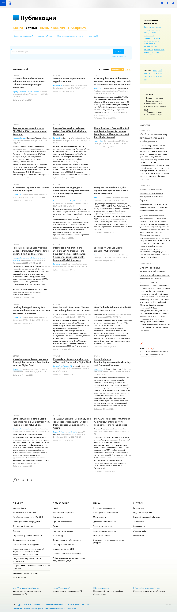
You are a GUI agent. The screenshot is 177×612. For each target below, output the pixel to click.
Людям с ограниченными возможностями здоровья (31, 566)
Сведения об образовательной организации (27, 559)
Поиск (118, 51)
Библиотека (138, 508)
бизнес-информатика (152, 27)
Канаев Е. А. (57, 85)
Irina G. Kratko (72, 432)
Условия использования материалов (48, 604)
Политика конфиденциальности (76, 604)
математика (148, 49)
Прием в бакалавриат (62, 521)
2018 (160, 76)
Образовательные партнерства (67, 553)
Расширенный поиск (45, 36)
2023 (155, 73)
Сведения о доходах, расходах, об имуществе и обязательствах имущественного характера (28, 551)
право (146, 52)
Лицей (55, 508)
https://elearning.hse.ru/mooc (146, 588)
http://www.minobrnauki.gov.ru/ (26, 588)
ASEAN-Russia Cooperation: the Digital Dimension (69, 80)
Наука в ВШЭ (93, 36)
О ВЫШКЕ (18, 503)
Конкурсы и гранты (101, 535)
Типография (138, 521)
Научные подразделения (104, 508)
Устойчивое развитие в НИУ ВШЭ (28, 517)
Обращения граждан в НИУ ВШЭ (27, 535)
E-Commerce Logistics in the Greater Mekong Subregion (31, 189)
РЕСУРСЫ (138, 503)
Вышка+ (56, 526)
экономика (148, 54)
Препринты (77, 27)
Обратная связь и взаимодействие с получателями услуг (69, 559)
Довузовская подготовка (64, 512)
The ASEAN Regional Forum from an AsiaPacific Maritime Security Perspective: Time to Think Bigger (112, 421)
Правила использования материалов (70, 36)
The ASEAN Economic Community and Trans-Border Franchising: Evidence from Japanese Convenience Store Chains (72, 423)
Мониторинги (99, 517)
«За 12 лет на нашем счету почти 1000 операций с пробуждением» (153, 138)
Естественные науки (154, 101)
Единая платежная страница (25, 572)
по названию (116, 69)
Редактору (167, 604)
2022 (160, 73)
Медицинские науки (154, 103)
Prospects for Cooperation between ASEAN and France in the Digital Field (72, 360)
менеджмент (159, 49)
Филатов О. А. (78, 201)
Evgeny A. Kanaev (19, 92)
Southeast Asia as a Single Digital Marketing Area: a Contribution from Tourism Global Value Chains (31, 421)
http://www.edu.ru (101, 588)
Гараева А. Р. (26, 429)
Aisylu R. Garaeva (32, 92)
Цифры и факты (20, 508)
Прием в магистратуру (63, 530)
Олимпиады (58, 517)
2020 (150, 76)
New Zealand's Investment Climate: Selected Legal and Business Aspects (71, 309)
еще (145, 79)
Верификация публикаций (23, 36)
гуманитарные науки (152, 38)
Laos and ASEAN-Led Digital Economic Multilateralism (108, 249)
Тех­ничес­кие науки (154, 114)
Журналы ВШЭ (139, 530)
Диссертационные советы (105, 521)
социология (154, 52)
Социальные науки (154, 112)
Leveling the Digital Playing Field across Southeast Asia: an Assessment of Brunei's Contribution (32, 310)
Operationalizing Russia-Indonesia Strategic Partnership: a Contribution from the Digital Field (31, 361)
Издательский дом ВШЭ (144, 512)
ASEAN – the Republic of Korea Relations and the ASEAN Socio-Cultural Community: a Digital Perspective (29, 83)
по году (127, 69)
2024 (150, 73)
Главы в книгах (52, 27)
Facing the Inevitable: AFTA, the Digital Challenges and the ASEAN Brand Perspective (111, 190)
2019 (155, 76)
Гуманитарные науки (154, 98)
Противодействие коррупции (26, 544)
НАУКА (97, 503)
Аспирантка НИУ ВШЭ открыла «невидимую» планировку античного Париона (151, 195)
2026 (160, 70)
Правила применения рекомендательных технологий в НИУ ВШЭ (39, 608)
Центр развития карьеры (64, 544)
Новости (145, 125)
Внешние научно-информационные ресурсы (108, 541)
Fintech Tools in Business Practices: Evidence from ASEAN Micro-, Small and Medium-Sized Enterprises (31, 250)
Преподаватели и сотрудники (26, 521)
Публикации (38, 18)
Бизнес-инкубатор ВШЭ (63, 549)
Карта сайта (71, 608)
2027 (155, 70)
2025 (146, 73)
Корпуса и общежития (23, 526)
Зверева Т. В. (68, 366)
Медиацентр (139, 526)
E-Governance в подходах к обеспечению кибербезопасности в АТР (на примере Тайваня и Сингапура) (72, 192)
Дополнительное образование (67, 540)
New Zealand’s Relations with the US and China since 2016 (112, 309)
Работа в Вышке (19, 577)
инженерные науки (151, 41)
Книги (18, 27)
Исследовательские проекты (106, 512)
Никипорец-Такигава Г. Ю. (63, 201)
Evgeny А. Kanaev (19, 138)
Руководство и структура (24, 512)
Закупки (16, 530)
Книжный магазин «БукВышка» (146, 517)
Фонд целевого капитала (24, 540)
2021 (146, 76)
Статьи (31, 27)
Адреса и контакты (24, 604)
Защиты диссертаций (102, 526)
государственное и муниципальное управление (152, 33)
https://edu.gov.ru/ (61, 588)
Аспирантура (58, 535)
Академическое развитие (104, 530)
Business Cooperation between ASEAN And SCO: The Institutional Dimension (30, 130)
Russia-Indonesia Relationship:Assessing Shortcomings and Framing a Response (112, 361)
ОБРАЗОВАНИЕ (61, 503)
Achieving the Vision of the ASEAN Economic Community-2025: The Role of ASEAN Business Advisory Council (112, 81)
